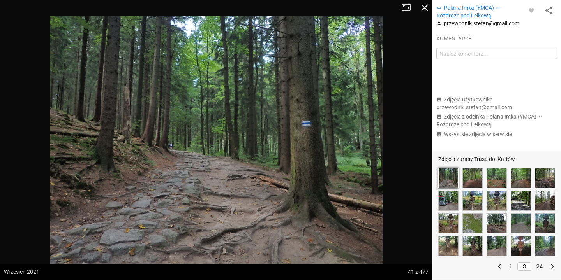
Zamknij (424, 8)
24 (539, 266)
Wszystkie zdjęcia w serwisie (474, 134)
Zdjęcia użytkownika (474, 103)
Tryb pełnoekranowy (409, 8)
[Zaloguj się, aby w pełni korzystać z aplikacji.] (531, 10)
